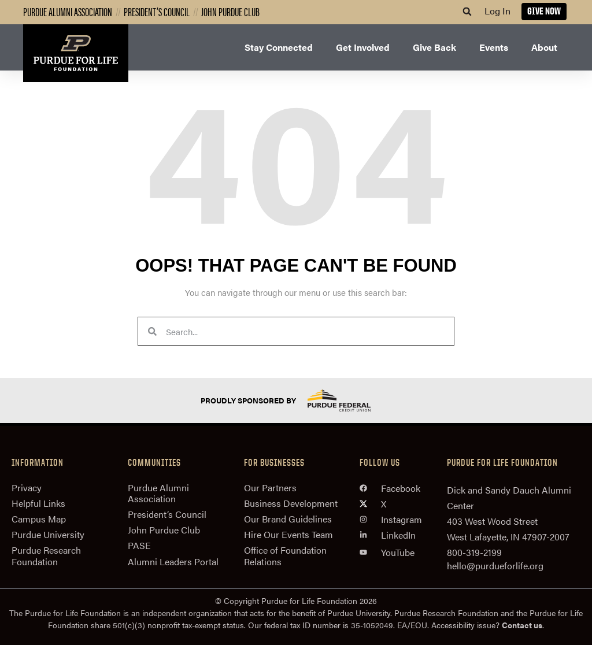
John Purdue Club (230, 11)
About (544, 47)
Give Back (434, 47)
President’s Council (157, 11)
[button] (467, 11)
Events (493, 47)
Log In (497, 10)
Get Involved (363, 47)
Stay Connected (279, 47)
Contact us (522, 625)
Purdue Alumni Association (67, 11)
